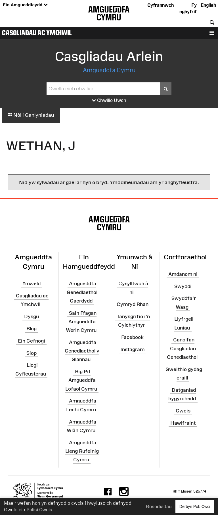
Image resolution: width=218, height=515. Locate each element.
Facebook (132, 337)
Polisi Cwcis (39, 509)
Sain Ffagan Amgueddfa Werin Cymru (81, 321)
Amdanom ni (183, 274)
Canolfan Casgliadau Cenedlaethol (182, 348)
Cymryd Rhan (132, 304)
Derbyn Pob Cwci (194, 506)
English (208, 5)
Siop (31, 353)
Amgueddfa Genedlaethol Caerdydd (82, 292)
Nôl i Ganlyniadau (31, 115)
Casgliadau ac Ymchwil (37, 32)
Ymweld (31, 283)
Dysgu (31, 316)
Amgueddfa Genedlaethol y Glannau (82, 350)
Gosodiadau (158, 506)
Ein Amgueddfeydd (25, 5)
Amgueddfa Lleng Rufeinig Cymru (82, 450)
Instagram (132, 349)
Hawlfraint (183, 423)
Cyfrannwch (160, 5)
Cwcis (183, 411)
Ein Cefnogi (31, 341)
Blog (31, 328)
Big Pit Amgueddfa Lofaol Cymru (81, 380)
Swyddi (183, 286)
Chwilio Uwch (109, 100)
